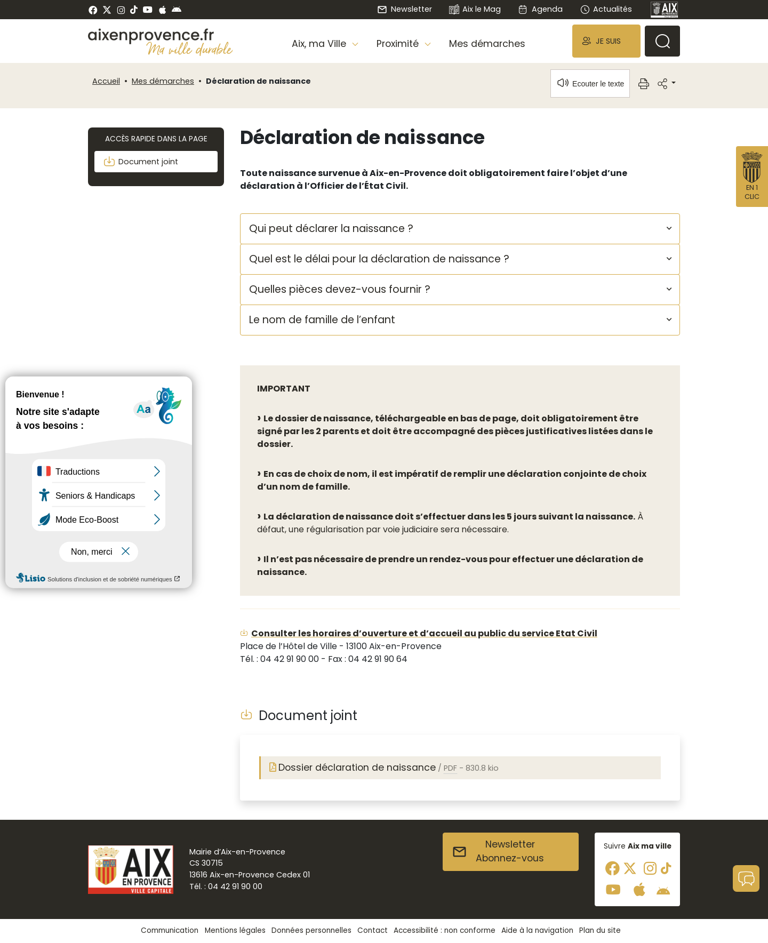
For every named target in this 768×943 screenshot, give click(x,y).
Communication (169, 930)
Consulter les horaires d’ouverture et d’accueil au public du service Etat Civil (424, 633)
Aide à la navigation (537, 930)
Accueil (106, 81)
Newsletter (404, 9)
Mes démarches (487, 43)
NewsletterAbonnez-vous (498, 851)
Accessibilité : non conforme (444, 930)
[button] (606, 41)
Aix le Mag (475, 10)
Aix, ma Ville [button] (320, 43)
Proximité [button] (399, 43)
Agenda (540, 9)
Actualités (606, 9)
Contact (372, 930)
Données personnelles (311, 930)
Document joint (140, 161)
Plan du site (600, 930)
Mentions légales (235, 930)
